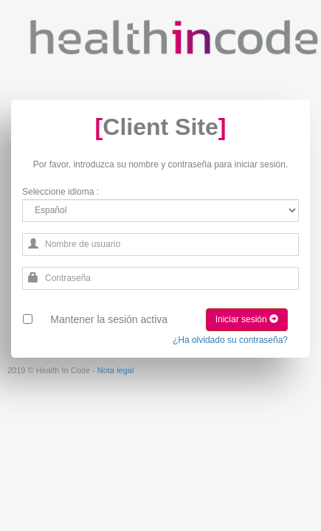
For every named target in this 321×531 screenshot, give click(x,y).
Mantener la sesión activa (109, 319)
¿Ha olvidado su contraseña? (230, 340)
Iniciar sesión (246, 319)
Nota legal (115, 370)
